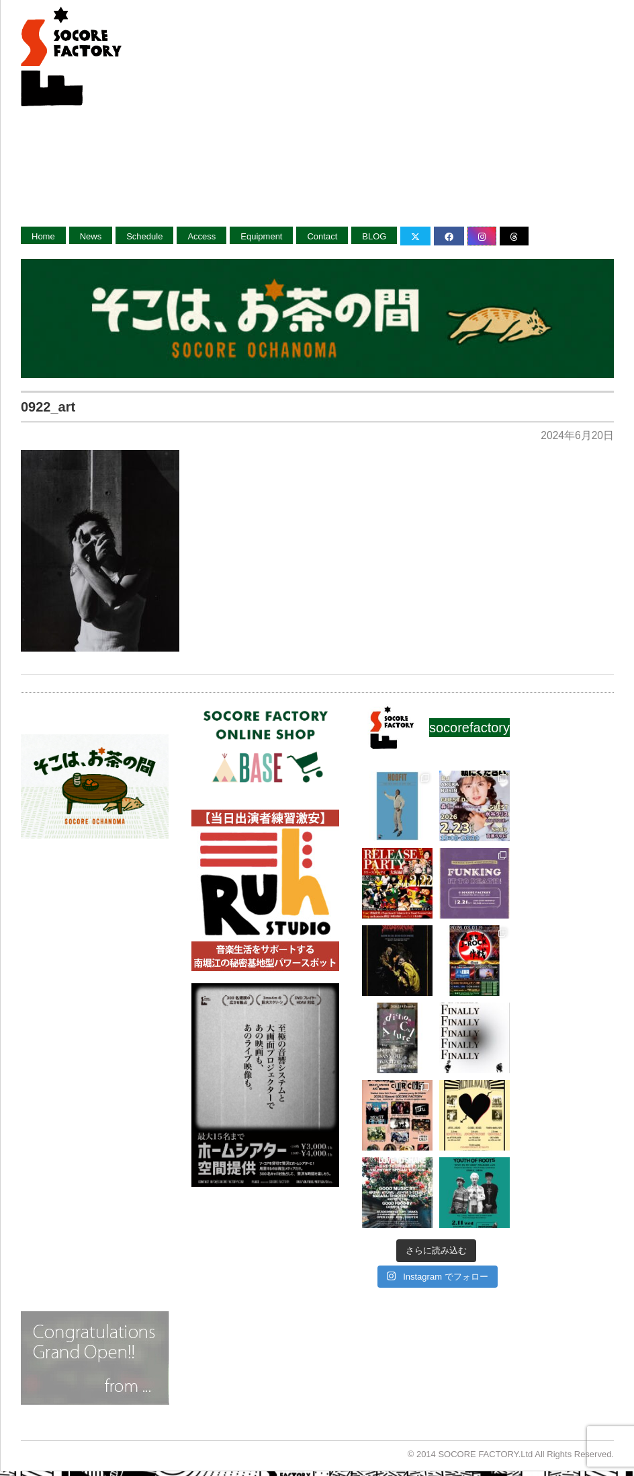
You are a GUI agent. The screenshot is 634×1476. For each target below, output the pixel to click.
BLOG (374, 236)
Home (43, 236)
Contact (322, 236)
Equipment (261, 236)
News (91, 236)
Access (201, 236)
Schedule (144, 236)
